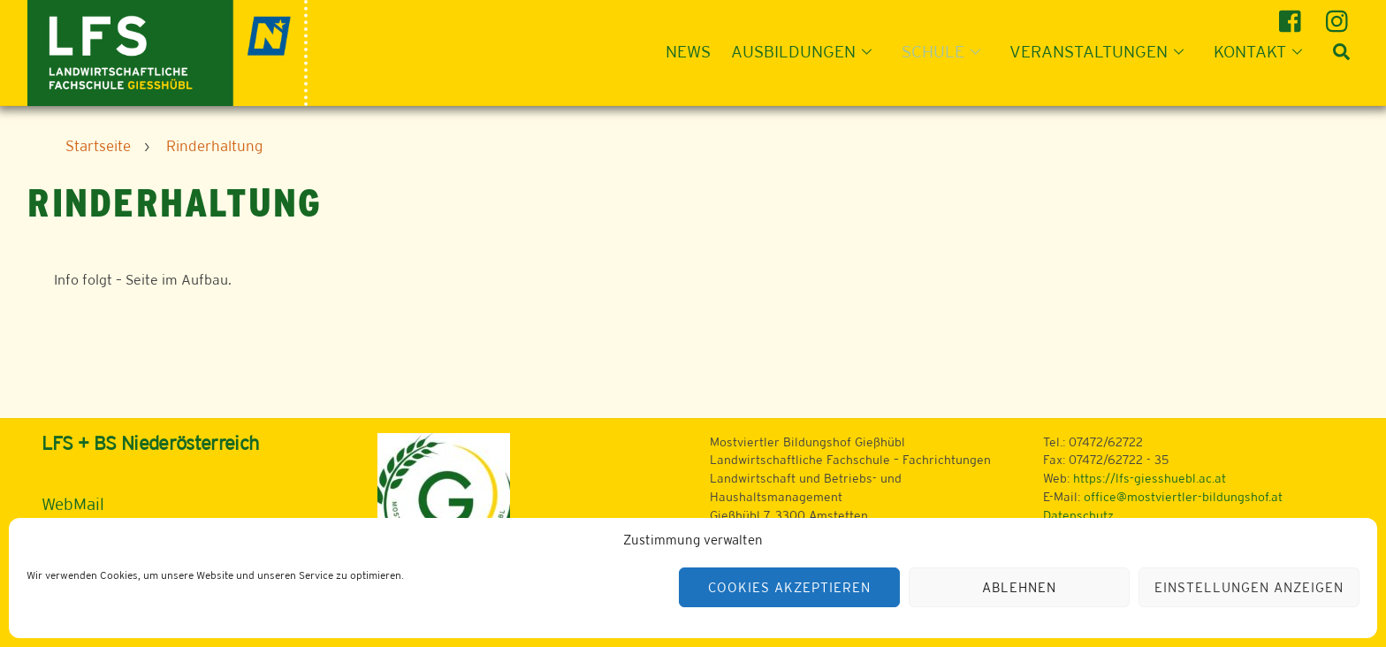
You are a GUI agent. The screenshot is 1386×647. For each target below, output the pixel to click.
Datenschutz (1078, 515)
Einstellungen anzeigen (1248, 587)
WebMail (73, 504)
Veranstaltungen (1101, 51)
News (688, 51)
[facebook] (1293, 14)
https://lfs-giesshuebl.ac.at (1149, 478)
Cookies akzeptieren (789, 587)
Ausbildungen (806, 51)
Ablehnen (1019, 587)
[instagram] (1340, 14)
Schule (946, 51)
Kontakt (1263, 51)
